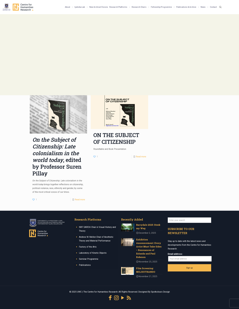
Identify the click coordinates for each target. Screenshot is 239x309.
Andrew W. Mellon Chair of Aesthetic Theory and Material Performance (96, 239)
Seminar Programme (88, 259)
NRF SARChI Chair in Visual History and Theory (97, 229)
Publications (85, 265)
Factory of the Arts (88, 247)
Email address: (175, 254)
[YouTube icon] (122, 298)
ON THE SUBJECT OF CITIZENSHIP (116, 138)
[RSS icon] (129, 298)
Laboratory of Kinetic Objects (93, 253)
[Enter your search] (189, 220)
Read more (80, 199)
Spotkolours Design (160, 291)
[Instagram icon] (116, 298)
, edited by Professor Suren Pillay (57, 156)
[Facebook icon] (110, 298)
